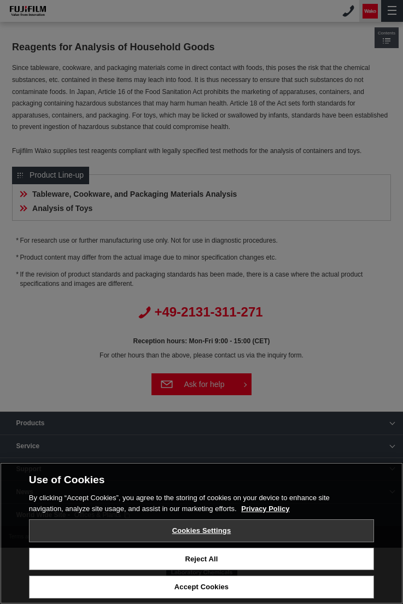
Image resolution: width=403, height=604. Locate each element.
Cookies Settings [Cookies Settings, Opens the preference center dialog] (201, 530)
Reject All (201, 559)
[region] (201, 533)
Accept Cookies (201, 587)
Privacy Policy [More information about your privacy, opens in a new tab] (265, 509)
